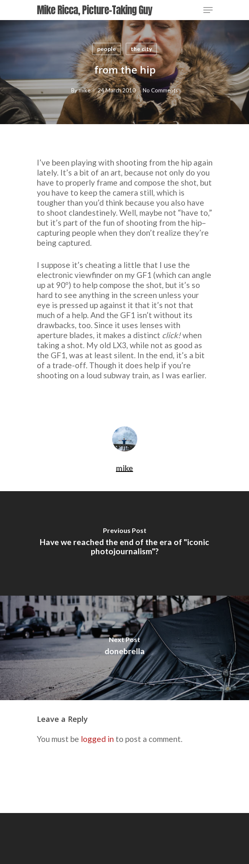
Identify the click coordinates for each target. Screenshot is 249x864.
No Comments (160, 90)
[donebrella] (124, 648)
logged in (97, 739)
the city (141, 48)
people (106, 48)
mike (84, 90)
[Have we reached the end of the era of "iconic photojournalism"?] (124, 543)
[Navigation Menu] (208, 10)
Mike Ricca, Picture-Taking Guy (94, 10)
